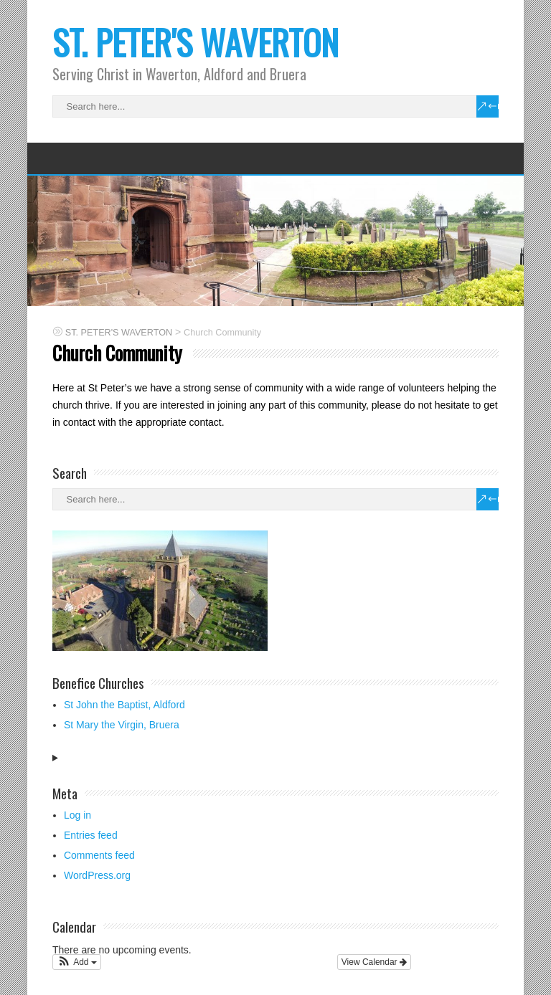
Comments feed (99, 855)
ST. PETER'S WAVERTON (195, 41)
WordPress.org (97, 875)
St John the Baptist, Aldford (124, 704)
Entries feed (91, 835)
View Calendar (374, 962)
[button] (76, 962)
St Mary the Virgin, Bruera (121, 724)
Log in (77, 815)
